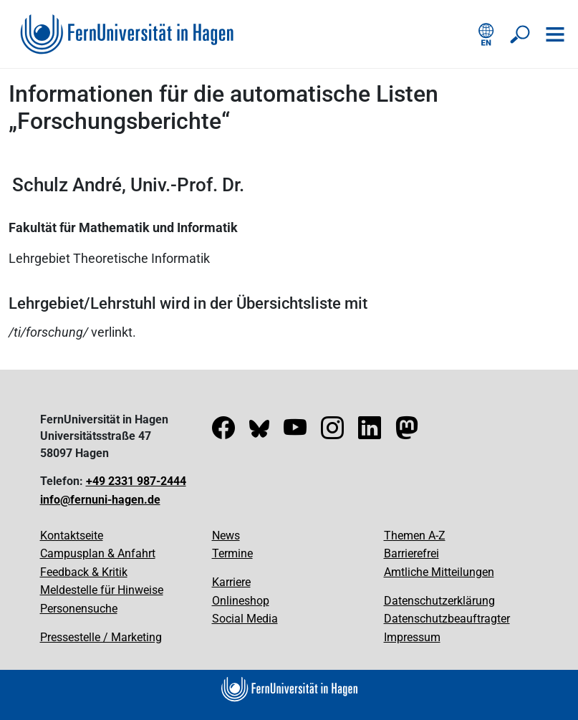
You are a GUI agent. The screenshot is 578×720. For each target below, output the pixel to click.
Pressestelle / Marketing (101, 637)
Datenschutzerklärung (439, 601)
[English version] (486, 34)
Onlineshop (240, 601)
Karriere (231, 582)
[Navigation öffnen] (555, 34)
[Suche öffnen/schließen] (520, 34)
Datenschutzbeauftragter (447, 618)
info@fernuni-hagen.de (100, 500)
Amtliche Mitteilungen (439, 572)
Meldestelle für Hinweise (101, 590)
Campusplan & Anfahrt (97, 553)
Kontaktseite (71, 535)
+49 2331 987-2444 (136, 481)
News (226, 535)
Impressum (412, 637)
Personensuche (78, 608)
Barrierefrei (411, 553)
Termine (232, 553)
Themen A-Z (414, 535)
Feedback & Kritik (83, 572)
